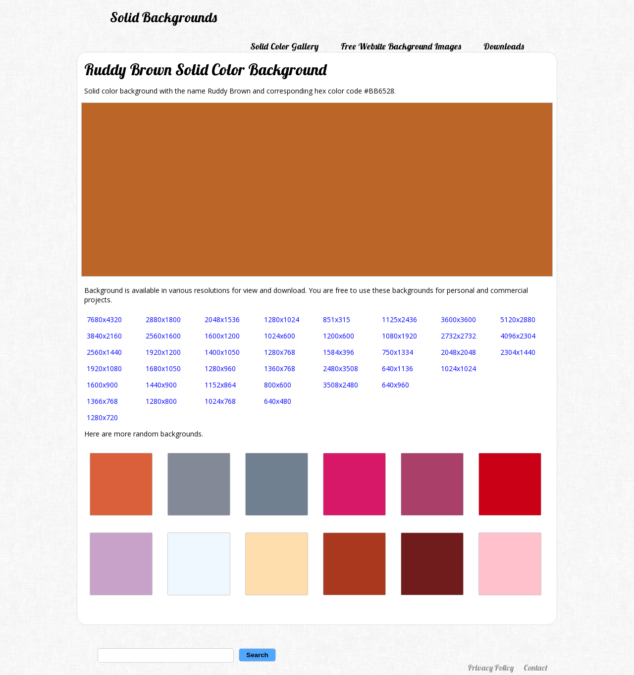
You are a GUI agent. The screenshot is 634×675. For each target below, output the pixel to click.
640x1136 (397, 368)
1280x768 (279, 352)
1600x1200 (222, 335)
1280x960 (220, 368)
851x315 (336, 319)
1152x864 (220, 384)
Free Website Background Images (401, 46)
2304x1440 (517, 352)
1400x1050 (222, 352)
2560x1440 (104, 352)
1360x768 (279, 368)
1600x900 (102, 384)
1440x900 (161, 384)
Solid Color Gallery (284, 46)
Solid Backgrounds (163, 17)
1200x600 (338, 335)
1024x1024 (458, 368)
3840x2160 (104, 335)
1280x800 (161, 401)
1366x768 (102, 401)
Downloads (503, 46)
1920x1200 (163, 352)
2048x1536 (222, 319)
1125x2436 (399, 319)
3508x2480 (340, 384)
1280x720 (102, 417)
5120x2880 (517, 319)
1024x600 (279, 335)
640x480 (277, 401)
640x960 (395, 384)
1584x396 (338, 352)
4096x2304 (517, 335)
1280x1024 (281, 319)
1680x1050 (163, 368)
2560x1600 (163, 335)
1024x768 (220, 401)
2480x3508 (340, 368)
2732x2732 (458, 335)
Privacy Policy (491, 668)
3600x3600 (458, 319)
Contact (535, 668)
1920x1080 (104, 368)
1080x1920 (399, 335)
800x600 (277, 384)
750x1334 (397, 352)
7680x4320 (104, 319)
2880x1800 (163, 319)
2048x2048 (458, 352)
